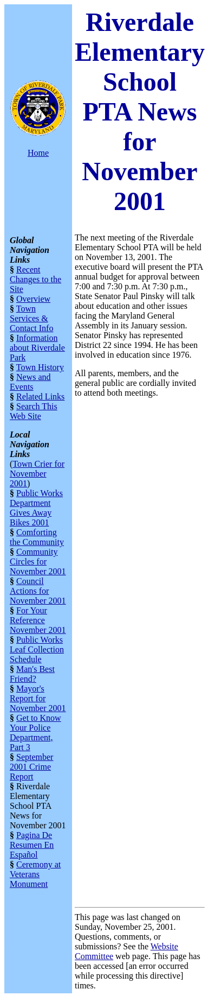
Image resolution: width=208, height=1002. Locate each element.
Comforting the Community (37, 537)
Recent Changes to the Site (35, 279)
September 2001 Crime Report (31, 766)
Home (38, 152)
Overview (33, 298)
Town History (40, 367)
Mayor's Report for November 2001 (38, 698)
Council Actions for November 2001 (38, 590)
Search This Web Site (33, 411)
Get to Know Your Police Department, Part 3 (35, 732)
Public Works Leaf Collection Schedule (37, 649)
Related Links (40, 396)
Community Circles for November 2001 (38, 561)
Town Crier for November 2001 (37, 473)
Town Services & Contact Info (31, 318)
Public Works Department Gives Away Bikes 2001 (36, 508)
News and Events (30, 381)
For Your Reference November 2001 (38, 620)
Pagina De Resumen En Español (32, 844)
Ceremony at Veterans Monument (35, 874)
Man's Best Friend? (32, 673)
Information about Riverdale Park (37, 347)
